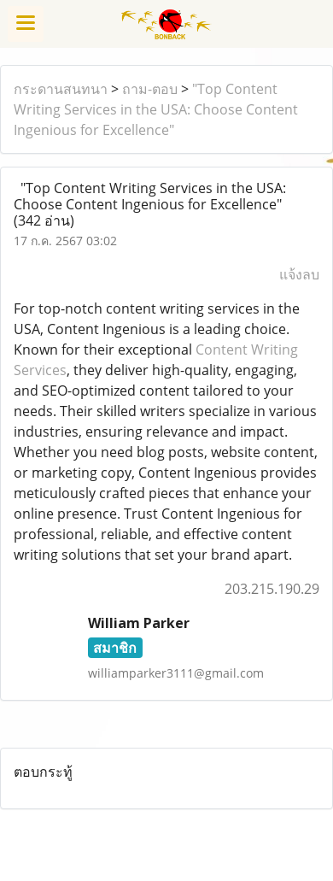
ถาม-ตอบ (150, 88)
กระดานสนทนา (61, 88)
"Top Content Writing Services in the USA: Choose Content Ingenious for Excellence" (156, 109)
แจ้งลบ (299, 274)
